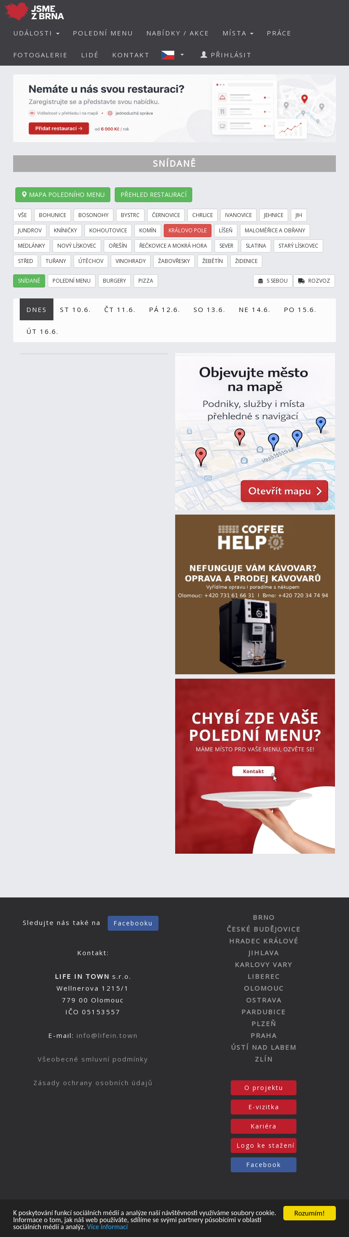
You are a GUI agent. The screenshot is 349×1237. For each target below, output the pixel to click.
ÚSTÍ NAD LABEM (263, 1047)
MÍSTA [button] (238, 32)
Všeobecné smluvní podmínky (93, 1059)
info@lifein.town (107, 1035)
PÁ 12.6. (164, 309)
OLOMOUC (264, 988)
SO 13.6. (210, 309)
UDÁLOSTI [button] (36, 32)
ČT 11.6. (120, 309)
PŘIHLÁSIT (226, 54)
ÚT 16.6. (42, 331)
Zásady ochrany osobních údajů (93, 1082)
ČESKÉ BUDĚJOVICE (264, 929)
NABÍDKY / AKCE (177, 32)
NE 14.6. (255, 309)
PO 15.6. (300, 309)
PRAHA (263, 1035)
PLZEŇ (263, 1023)
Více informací (134, 1227)
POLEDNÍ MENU (103, 32)
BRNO (264, 917)
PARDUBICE (263, 1011)
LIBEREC (263, 976)
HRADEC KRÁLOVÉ (264, 940)
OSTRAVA (264, 999)
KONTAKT (131, 54)
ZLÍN (264, 1059)
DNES (36, 309)
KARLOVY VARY (264, 964)
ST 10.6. (75, 309)
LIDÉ (90, 54)
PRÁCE (279, 32)
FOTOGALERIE (40, 54)
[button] (175, 55)
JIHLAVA (263, 952)
